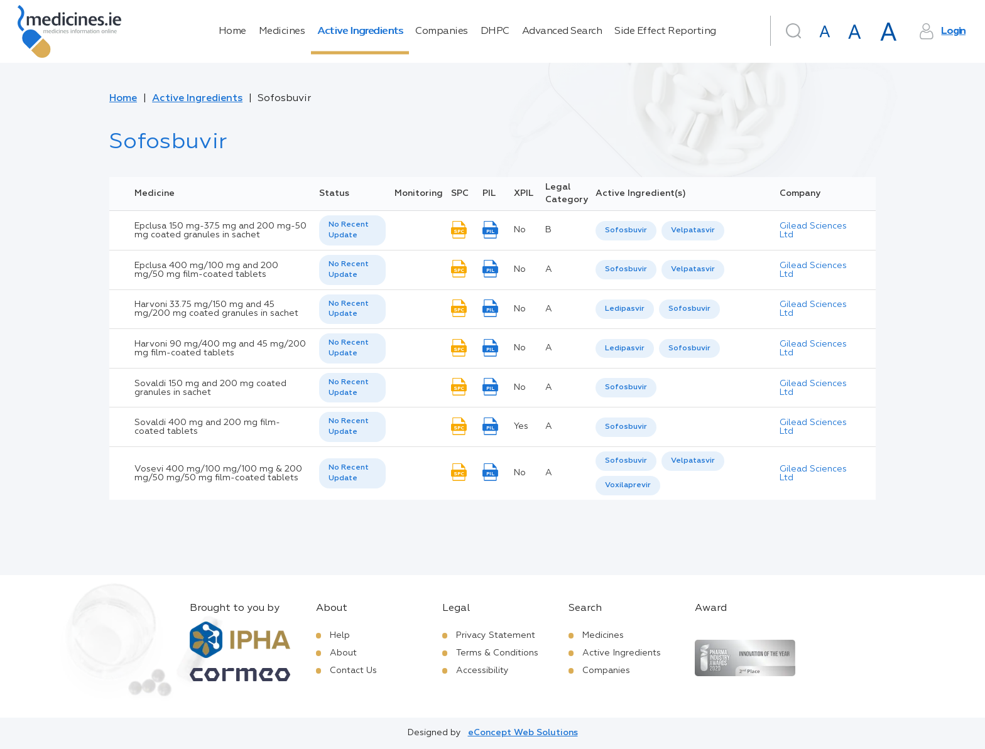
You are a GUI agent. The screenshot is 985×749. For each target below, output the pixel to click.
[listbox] (352, 230)
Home (232, 31)
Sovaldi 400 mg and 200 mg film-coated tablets (207, 427)
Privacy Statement (495, 635)
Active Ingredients (360, 31)
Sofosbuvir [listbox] (626, 230)
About (343, 653)
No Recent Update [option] (349, 230)
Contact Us (353, 670)
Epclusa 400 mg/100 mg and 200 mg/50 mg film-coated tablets (206, 270)
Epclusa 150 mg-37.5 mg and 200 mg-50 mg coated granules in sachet (220, 230)
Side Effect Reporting (665, 31)
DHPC (495, 31)
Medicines (282, 31)
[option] (626, 230)
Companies (441, 31)
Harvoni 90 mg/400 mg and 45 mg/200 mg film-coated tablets (220, 348)
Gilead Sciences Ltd (813, 230)
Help (340, 635)
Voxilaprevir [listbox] (628, 485)
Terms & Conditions (497, 653)
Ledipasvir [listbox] (625, 309)
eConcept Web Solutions (523, 732)
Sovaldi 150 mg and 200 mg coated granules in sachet (210, 388)
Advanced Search (562, 31)
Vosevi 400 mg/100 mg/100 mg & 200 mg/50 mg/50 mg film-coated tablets (218, 473)
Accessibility (482, 670)
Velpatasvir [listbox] (693, 230)
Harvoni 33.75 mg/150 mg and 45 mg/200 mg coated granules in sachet (216, 309)
